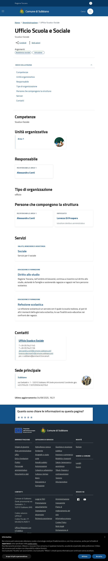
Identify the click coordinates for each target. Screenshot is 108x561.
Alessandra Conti (26, 172)
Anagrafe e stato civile (42, 456)
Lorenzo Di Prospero (67, 218)
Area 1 (21, 138)
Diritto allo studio (29, 274)
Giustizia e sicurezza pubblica (64, 448)
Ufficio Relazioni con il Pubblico (23, 529)
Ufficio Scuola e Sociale (31, 340)
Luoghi (78, 463)
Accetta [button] (99, 556)
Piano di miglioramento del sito (63, 510)
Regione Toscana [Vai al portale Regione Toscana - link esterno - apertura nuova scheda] (21, 3)
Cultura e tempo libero (41, 475)
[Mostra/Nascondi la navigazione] (2, 11)
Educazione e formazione (29, 269)
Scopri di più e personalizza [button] (16, 556)
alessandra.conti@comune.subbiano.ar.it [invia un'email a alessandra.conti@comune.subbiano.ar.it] (35, 351)
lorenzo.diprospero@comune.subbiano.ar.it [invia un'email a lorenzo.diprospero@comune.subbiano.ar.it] (36, 353)
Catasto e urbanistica (43, 470)
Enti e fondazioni (21, 458)
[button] (105, 537)
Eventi (78, 466)
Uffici (17, 454)
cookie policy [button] (32, 543)
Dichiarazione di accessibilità (62, 532)
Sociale (22, 251)
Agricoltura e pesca (43, 446)
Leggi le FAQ (40, 499)
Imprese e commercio (64, 454)
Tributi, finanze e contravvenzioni (62, 472)
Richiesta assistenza (43, 518)
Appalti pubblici (41, 462)
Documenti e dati (22, 473)
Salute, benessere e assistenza (31, 246)
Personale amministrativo (21, 468)
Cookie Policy (61, 522)
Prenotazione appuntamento (41, 504)
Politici (17, 462)
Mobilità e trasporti (63, 458)
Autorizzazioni (41, 466)
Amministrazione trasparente (62, 501)
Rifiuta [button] (84, 556)
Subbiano (22, 377)
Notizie (79, 446)
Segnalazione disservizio (40, 512)
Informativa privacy (63, 518)
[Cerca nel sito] (90, 11)
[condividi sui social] (21, 43)
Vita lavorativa (61, 481)
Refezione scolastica (30, 304)
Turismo (59, 477)
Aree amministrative (23, 450)
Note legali (60, 526)
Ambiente (39, 450)
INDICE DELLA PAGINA (54, 64)
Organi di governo (22, 446)
